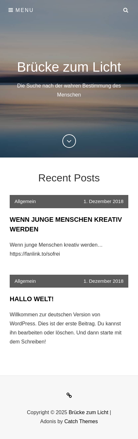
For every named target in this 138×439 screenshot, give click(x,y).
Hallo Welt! (32, 298)
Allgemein (25, 201)
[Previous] (69, 141)
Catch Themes (81, 421)
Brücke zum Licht (69, 67)
